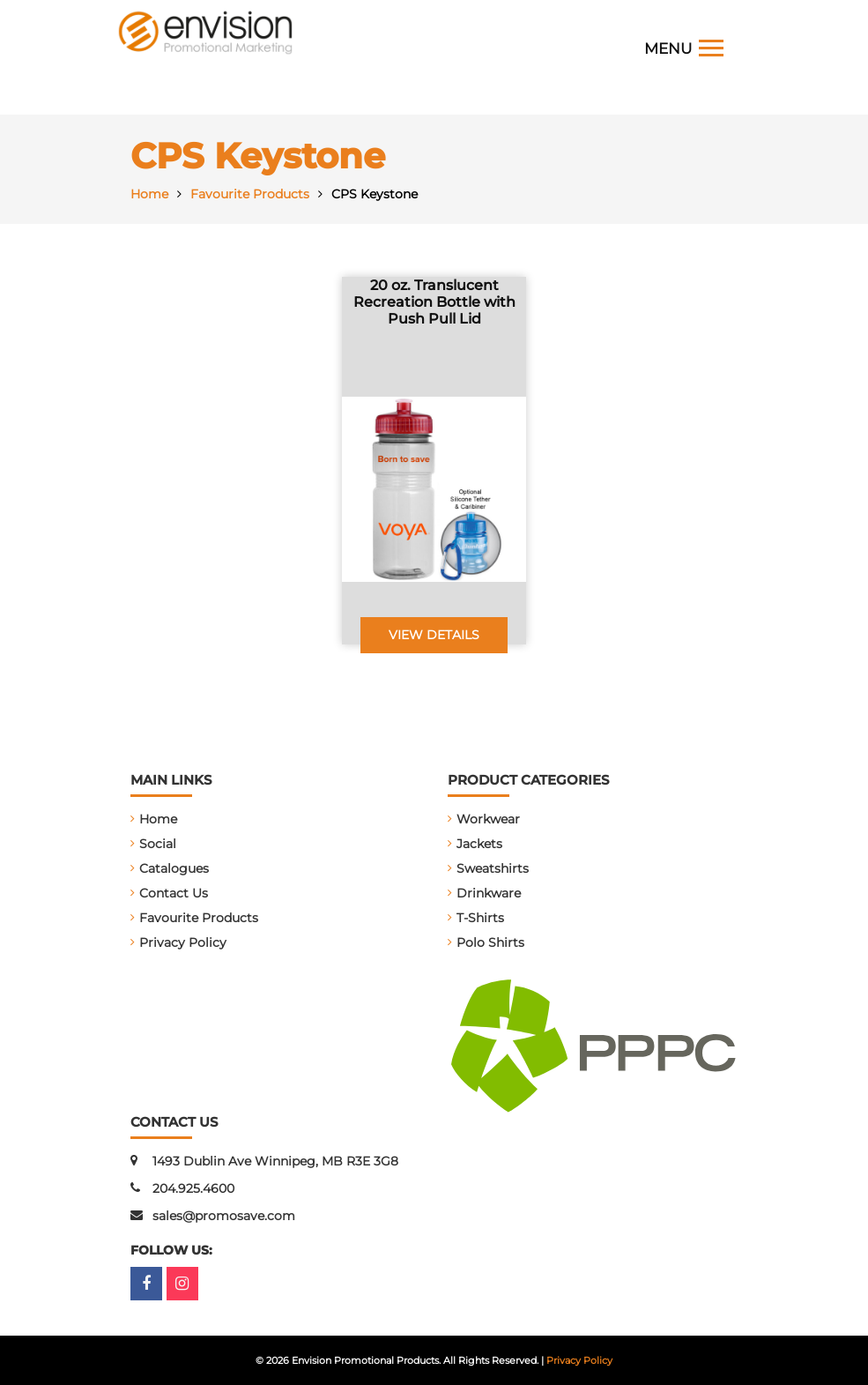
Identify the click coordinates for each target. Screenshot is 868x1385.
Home (158, 819)
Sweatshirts (492, 868)
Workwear (488, 819)
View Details (434, 635)
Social (157, 844)
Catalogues (174, 868)
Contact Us (173, 893)
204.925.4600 (193, 1188)
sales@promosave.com (223, 1216)
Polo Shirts (490, 942)
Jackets (479, 844)
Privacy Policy (182, 942)
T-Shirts (480, 918)
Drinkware (488, 893)
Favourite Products (198, 918)
